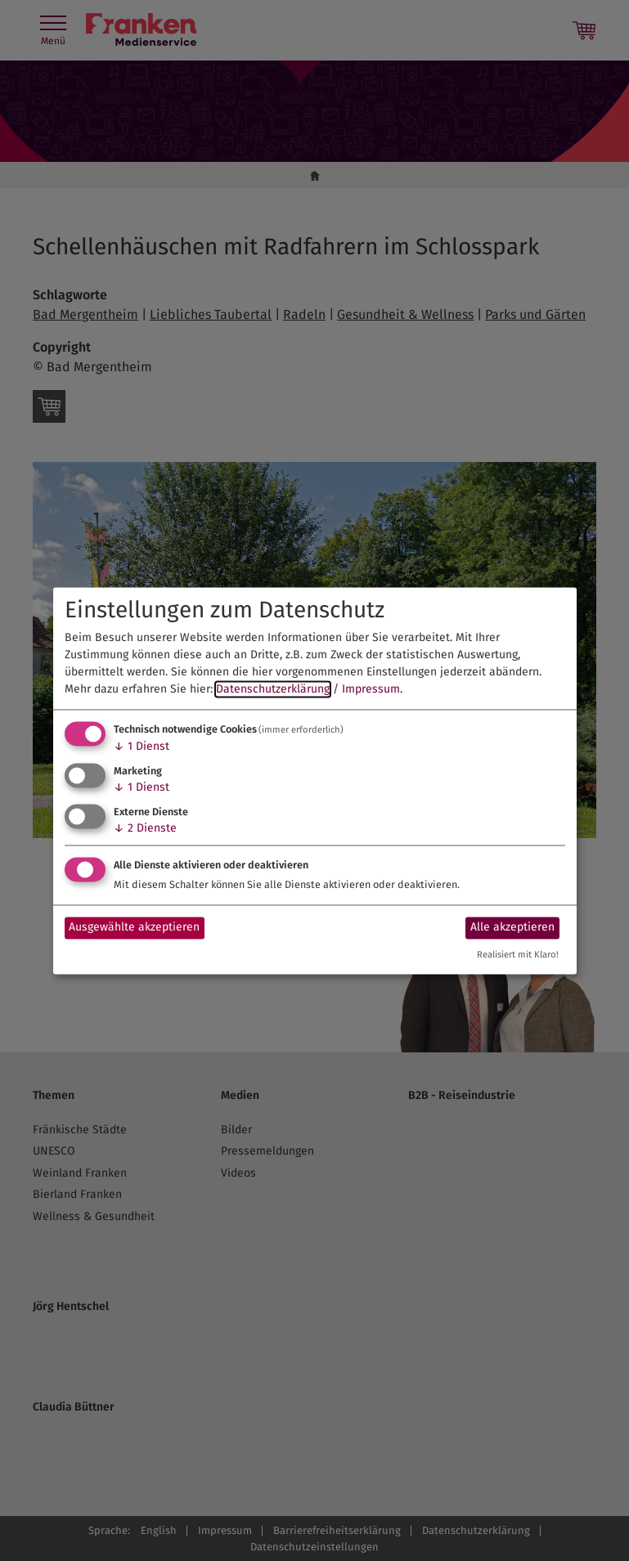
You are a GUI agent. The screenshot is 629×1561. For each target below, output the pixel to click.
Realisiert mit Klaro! (518, 954)
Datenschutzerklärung (273, 690)
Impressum (371, 690)
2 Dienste (145, 828)
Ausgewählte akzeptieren (134, 928)
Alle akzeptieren (512, 928)
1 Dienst (141, 747)
